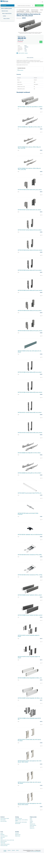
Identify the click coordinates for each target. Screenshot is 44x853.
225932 (41, 292)
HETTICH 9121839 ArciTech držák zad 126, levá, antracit (29, 310)
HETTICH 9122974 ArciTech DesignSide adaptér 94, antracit (28, 636)
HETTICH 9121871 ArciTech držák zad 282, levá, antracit (29, 412)
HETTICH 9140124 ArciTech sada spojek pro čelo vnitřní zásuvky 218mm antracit (29, 804)
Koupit (41, 41)
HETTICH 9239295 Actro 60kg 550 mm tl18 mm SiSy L (29, 452)
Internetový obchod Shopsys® (35, 851)
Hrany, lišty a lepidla (3, 821)
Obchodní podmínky (4, 841)
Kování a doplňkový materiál (6, 8)
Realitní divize (3, 837)
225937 (41, 374)
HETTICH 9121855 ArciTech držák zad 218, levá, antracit (29, 270)
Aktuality (5, 850)
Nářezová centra (17, 835)
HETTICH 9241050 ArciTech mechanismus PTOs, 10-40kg (30, 574)
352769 (41, 576)
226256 (41, 536)
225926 (41, 252)
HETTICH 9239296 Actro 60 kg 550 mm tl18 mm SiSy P (29, 472)
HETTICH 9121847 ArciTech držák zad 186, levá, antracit (29, 229)
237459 (41, 806)
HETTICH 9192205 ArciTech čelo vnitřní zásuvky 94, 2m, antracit (29, 351)
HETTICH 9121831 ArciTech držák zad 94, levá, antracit (29, 209)
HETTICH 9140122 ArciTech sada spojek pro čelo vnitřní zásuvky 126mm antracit (29, 761)
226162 (41, 617)
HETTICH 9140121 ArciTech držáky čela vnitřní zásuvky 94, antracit (29, 740)
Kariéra (2, 838)
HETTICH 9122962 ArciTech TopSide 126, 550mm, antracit (30, 615)
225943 (41, 414)
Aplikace (31, 822)
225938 (41, 394)
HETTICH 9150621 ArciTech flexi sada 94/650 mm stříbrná (30, 106)
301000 (41, 354)
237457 (41, 764)
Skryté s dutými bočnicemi (6, 13)
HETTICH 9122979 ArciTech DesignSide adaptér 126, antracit (29, 657)
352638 (41, 454)
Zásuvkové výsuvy (5, 10)
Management (2, 834)
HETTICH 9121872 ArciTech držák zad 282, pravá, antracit (30, 432)
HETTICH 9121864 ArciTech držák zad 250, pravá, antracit (30, 392)
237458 (41, 785)
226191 (41, 700)
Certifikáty (31, 821)
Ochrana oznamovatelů (4, 845)
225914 (41, 191)
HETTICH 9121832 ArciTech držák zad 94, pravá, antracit (30, 189)
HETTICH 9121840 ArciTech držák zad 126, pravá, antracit (30, 330)
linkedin (17, 850)
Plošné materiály (3, 819)
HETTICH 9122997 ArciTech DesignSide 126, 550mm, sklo (30, 698)
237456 (41, 742)
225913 (41, 211)
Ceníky (31, 818)
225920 (41, 332)
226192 (41, 721)
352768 (41, 556)
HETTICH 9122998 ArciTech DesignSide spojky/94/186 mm (29, 719)
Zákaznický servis (17, 834)
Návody (31, 819)
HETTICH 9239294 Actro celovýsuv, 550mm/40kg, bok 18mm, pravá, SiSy (29, 169)
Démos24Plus (39, 5)
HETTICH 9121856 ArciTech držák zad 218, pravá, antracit (30, 290)
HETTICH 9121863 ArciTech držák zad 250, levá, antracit (29, 372)
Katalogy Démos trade (18, 818)
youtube (5, 851)
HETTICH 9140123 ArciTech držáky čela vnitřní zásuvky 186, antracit (29, 783)
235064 (41, 108)
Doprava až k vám (32, 823)
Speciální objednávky (33, 825)
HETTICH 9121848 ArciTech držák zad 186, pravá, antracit (30, 250)
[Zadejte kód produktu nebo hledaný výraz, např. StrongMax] (25, 5)
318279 (41, 495)
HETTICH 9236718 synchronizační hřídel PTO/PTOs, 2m (29, 493)
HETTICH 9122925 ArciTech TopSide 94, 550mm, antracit (30, 595)
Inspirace (9, 850)
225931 (41, 272)
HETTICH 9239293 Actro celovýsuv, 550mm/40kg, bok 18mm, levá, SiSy (29, 147)
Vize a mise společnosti (4, 835)
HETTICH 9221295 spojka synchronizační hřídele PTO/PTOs (28, 514)
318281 (41, 516)
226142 (41, 597)
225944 (41, 434)
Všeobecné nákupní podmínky (5, 844)
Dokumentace (20, 70)
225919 (41, 312)
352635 (41, 150)
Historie (2, 833)
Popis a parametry (35, 57)
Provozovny (17, 833)
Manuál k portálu (17, 823)
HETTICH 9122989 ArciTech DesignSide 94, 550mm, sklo (30, 677)
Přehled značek (3, 842)
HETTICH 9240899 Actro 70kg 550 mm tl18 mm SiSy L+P (30, 126)
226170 (41, 638)
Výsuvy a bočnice (6, 18)
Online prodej (32, 826)
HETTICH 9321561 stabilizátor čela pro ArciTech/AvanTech (30, 534)
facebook (13, 850)
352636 (41, 171)
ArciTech (27, 11)
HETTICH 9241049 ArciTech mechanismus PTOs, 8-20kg (30, 554)
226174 (41, 659)
